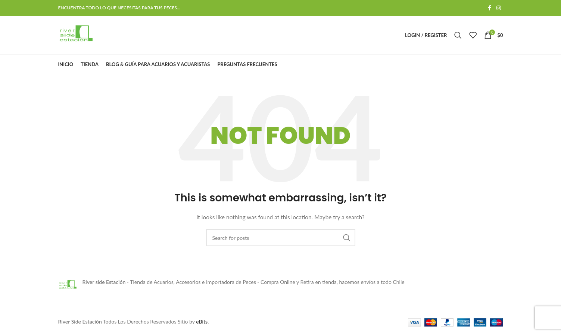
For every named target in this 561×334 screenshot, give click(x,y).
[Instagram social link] (498, 8)
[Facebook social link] (489, 8)
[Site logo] (75, 34)
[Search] (458, 35)
